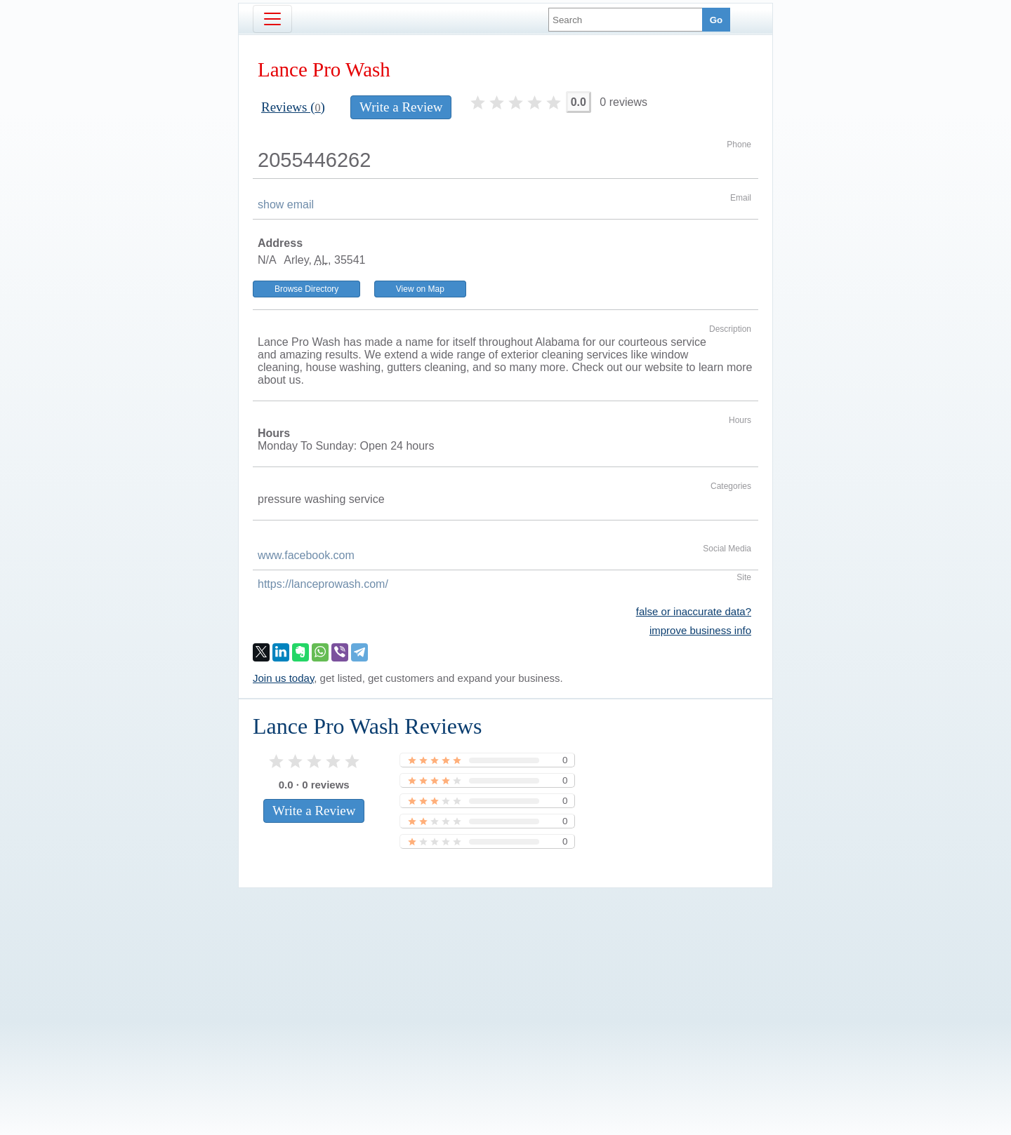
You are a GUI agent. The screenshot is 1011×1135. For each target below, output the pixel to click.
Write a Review (400, 107)
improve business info (700, 630)
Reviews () (293, 107)
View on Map (420, 289)
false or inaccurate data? (693, 611)
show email (286, 204)
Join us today (283, 678)
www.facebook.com (306, 555)
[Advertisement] (505, 987)
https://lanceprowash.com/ (323, 584)
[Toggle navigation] (272, 19)
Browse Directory (306, 289)
